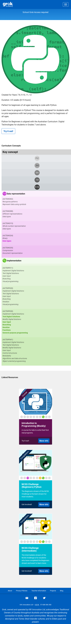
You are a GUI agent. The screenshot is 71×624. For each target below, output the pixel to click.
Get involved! (27, 504)
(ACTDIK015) (8, 223)
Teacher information (38, 591)
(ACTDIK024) (8, 235)
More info (43, 441)
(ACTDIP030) (8, 311)
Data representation (16, 194)
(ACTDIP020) (8, 288)
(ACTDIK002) (8, 199)
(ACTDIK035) (8, 248)
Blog (61, 591)
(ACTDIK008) (8, 211)
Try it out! (8, 131)
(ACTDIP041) (8, 340)
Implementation (14, 260)
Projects (53, 591)
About (10, 591)
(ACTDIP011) (8, 268)
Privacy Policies (21, 591)
